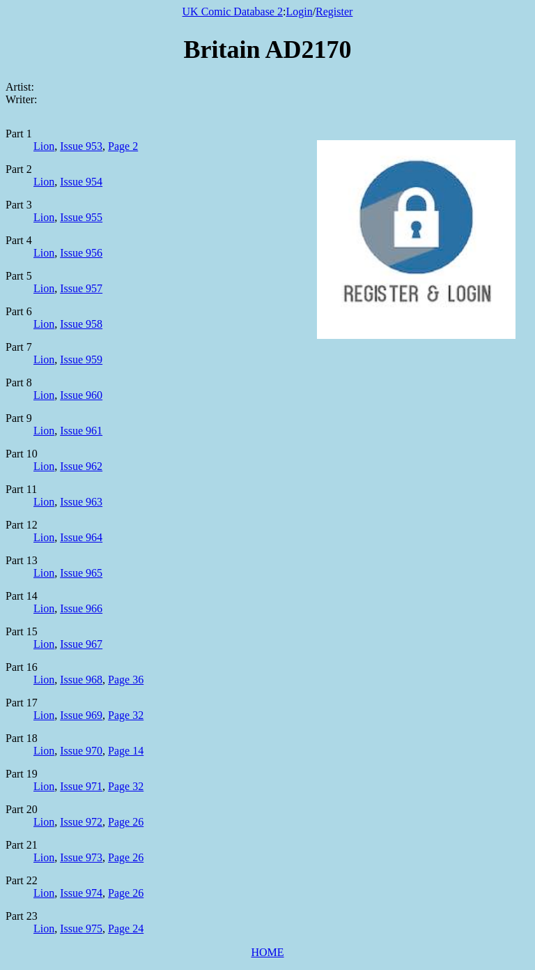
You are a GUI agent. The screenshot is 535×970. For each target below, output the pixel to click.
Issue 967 (81, 644)
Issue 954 (81, 182)
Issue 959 (81, 359)
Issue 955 (81, 217)
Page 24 (126, 928)
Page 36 (126, 679)
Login (299, 11)
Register (334, 11)
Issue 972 (81, 822)
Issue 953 (81, 146)
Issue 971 (81, 786)
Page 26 (126, 822)
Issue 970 (81, 751)
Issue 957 (81, 288)
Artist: (20, 87)
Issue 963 (81, 502)
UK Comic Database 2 (233, 11)
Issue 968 (81, 679)
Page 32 (126, 715)
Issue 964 (81, 537)
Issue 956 (81, 253)
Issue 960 (81, 395)
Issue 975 (81, 928)
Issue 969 (81, 715)
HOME (267, 952)
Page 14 (126, 751)
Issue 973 (81, 857)
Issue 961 (81, 431)
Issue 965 (81, 573)
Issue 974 (81, 893)
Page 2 (123, 146)
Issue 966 (81, 608)
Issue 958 (81, 324)
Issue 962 (81, 466)
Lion (43, 146)
